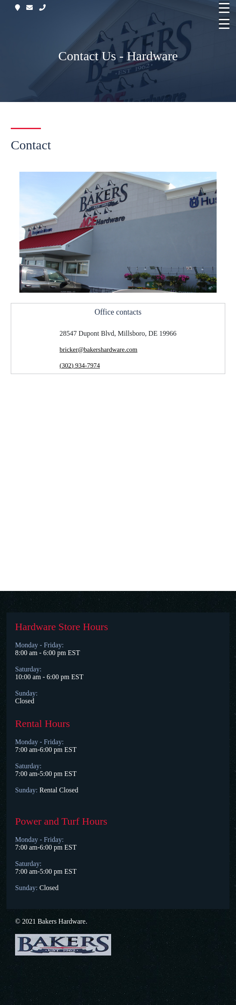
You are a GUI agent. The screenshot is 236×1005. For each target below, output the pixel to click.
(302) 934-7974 (79, 365)
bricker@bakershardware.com (98, 349)
